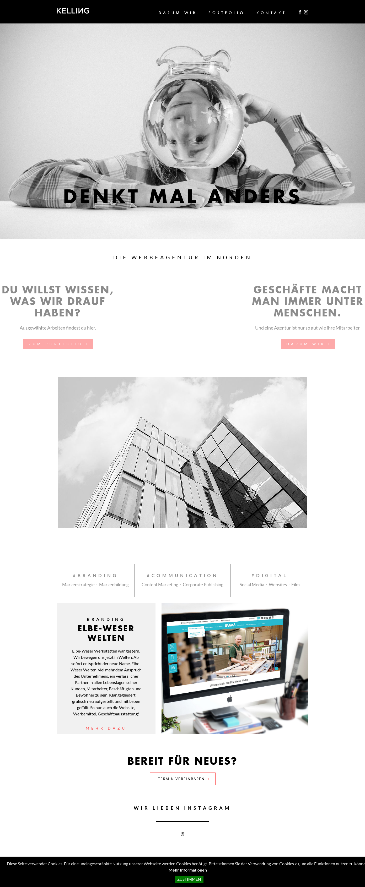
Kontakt (271, 12)
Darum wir (178, 12)
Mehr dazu (106, 728)
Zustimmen (189, 879)
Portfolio (226, 12)
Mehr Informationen (188, 869)
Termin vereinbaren (181, 779)
